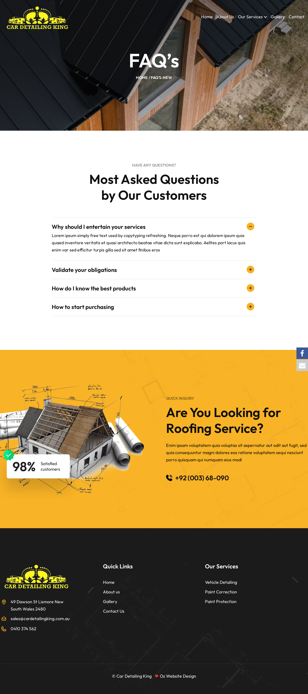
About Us (225, 16)
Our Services (250, 16)
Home (207, 16)
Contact (296, 16)
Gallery (278, 16)
